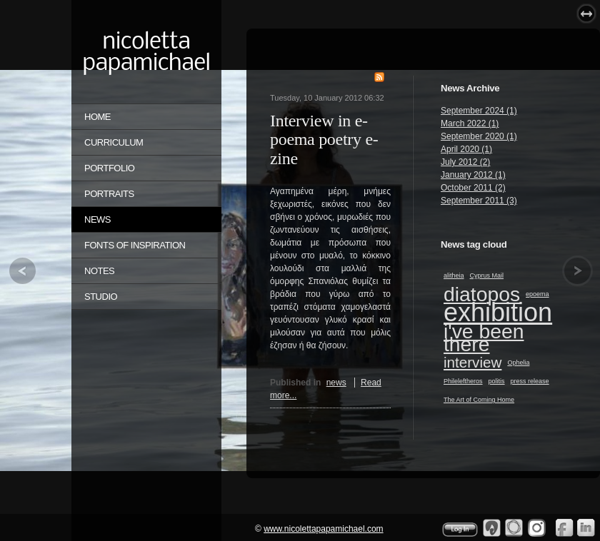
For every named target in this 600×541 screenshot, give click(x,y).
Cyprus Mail (487, 275)
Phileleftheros (463, 381)
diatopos (482, 294)
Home (97, 116)
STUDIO (100, 296)
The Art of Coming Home (479, 399)
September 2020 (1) (479, 136)
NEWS (97, 219)
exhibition (498, 312)
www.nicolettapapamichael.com (323, 529)
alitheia (454, 275)
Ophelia (518, 362)
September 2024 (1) (479, 111)
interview (472, 362)
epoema (537, 294)
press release (530, 381)
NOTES (99, 271)
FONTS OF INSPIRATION (134, 245)
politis (497, 381)
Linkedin (586, 528)
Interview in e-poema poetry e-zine (324, 139)
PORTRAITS (109, 193)
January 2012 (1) (473, 175)
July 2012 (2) (465, 162)
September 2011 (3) (479, 201)
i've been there (484, 337)
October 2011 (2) (473, 188)
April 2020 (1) (466, 149)
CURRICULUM (113, 142)
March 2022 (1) (470, 123)
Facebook (564, 528)
